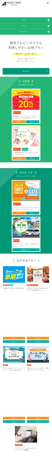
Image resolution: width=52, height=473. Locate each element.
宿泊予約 (26, 71)
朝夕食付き (41, 338)
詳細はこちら (30, 249)
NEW (23, 20)
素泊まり (34, 122)
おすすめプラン (24, 32)
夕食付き (42, 341)
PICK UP (24, 26)
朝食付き (20, 122)
